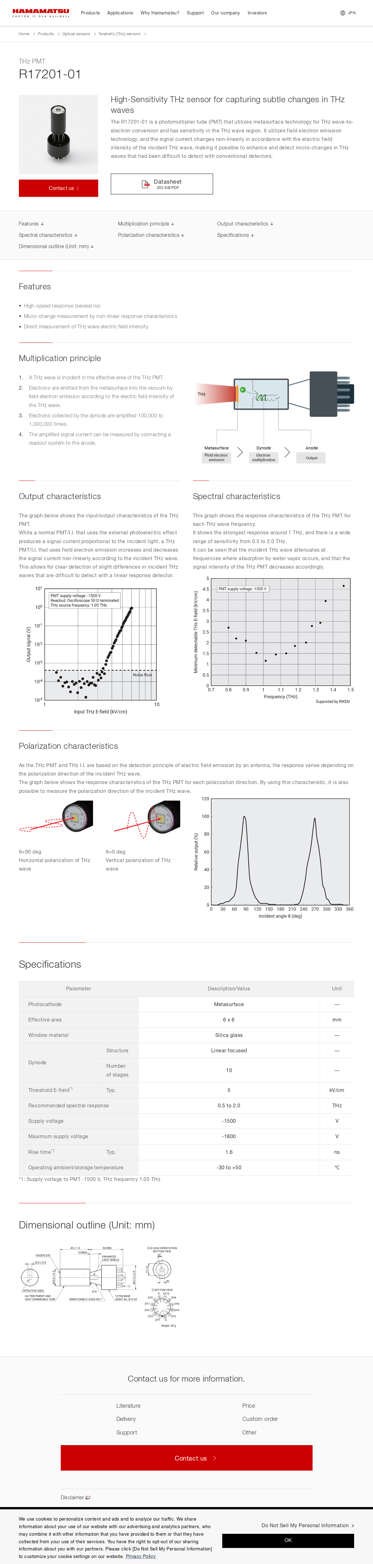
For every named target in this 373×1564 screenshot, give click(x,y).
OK (288, 1540)
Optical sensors (76, 34)
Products (46, 34)
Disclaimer (72, 1497)
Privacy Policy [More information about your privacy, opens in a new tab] (141, 1557)
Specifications (233, 235)
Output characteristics (242, 224)
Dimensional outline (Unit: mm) (54, 246)
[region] (186, 1536)
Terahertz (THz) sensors (119, 34)
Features (29, 224)
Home (24, 34)
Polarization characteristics (148, 235)
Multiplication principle (143, 224)
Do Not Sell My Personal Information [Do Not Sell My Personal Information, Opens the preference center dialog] (305, 1525)
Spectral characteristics (46, 235)
